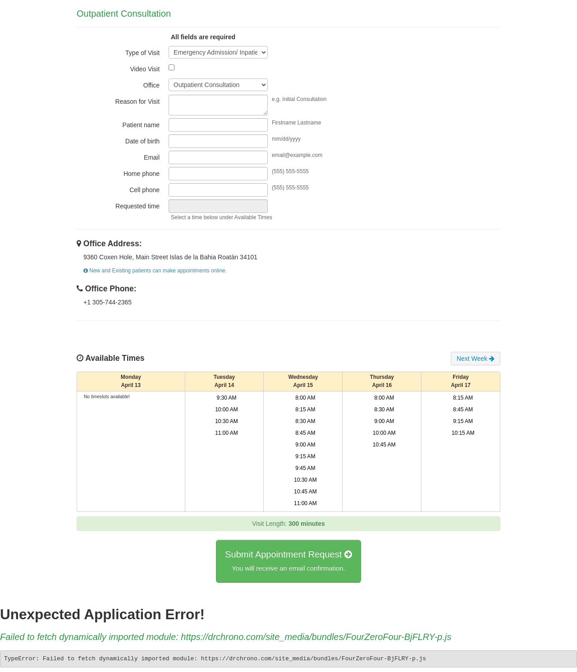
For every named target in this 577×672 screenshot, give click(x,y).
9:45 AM (305, 468)
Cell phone (144, 189)
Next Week (476, 358)
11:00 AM (226, 433)
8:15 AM (305, 409)
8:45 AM (305, 433)
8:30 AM (305, 421)
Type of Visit (142, 52)
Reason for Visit (137, 101)
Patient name (141, 125)
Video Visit (145, 69)
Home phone (142, 173)
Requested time (137, 206)
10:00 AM (226, 409)
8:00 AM (305, 398)
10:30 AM (226, 421)
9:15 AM (305, 456)
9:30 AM (227, 398)
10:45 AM (305, 491)
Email (152, 157)
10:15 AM (463, 433)
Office (151, 85)
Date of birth (142, 141)
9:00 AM (305, 445)
